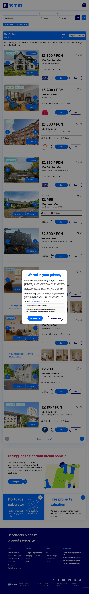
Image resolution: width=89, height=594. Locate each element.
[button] (44, 305)
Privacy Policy (35, 301)
